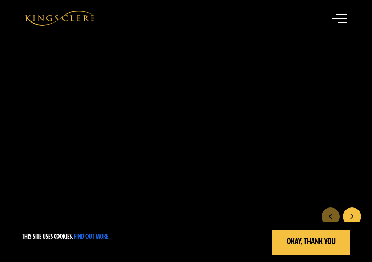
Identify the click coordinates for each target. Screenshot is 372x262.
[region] (186, 242)
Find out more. (91, 236)
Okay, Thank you (311, 241)
